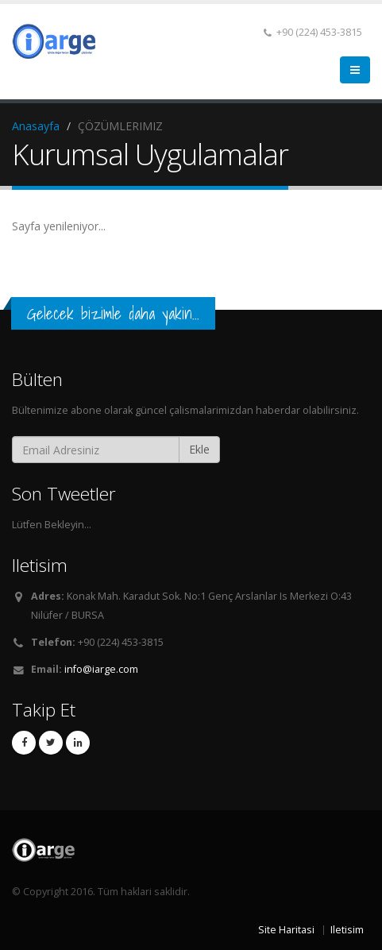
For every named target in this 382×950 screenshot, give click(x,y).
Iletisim (347, 929)
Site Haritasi (286, 929)
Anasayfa (36, 125)
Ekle (199, 449)
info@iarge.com (101, 669)
